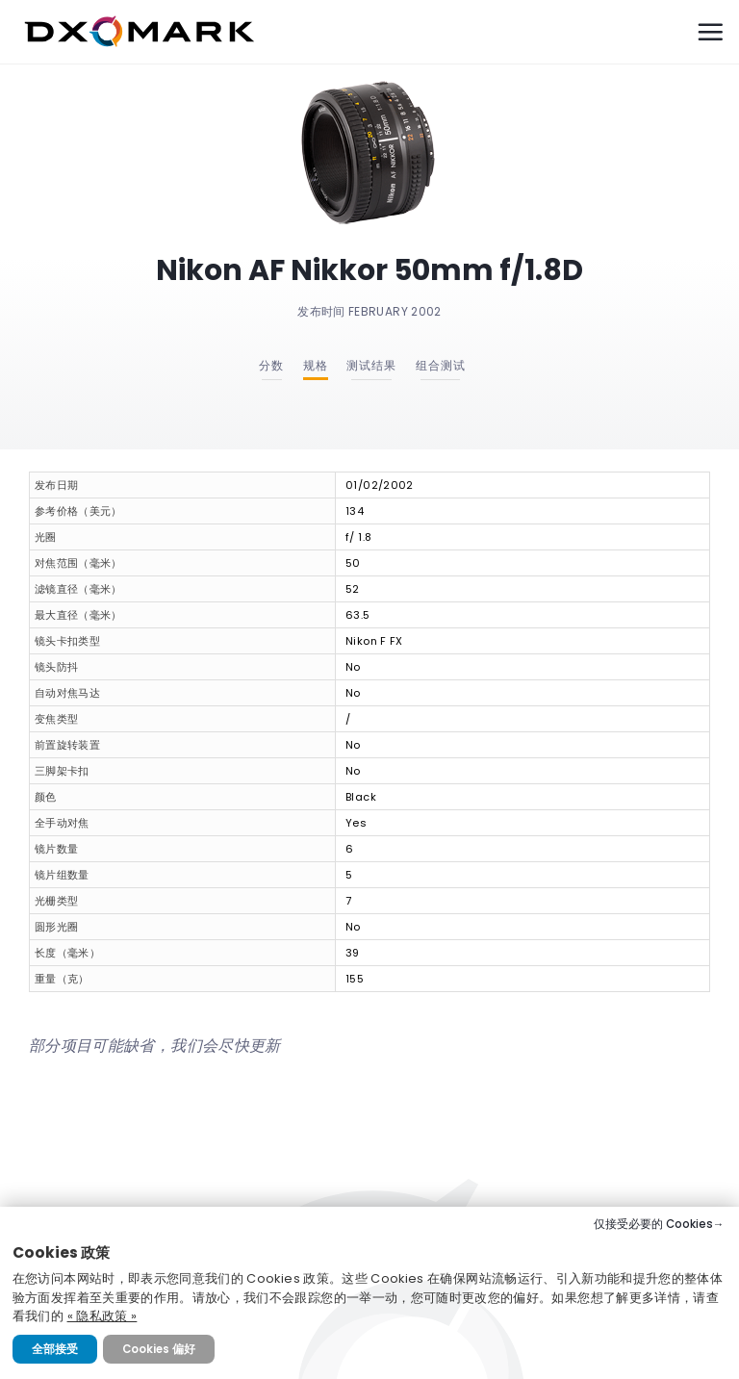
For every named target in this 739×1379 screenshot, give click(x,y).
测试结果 (371, 365)
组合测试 (441, 365)
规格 (315, 365)
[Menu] (710, 32)
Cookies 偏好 (158, 1349)
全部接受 (55, 1349)
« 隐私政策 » (102, 1316)
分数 (271, 365)
